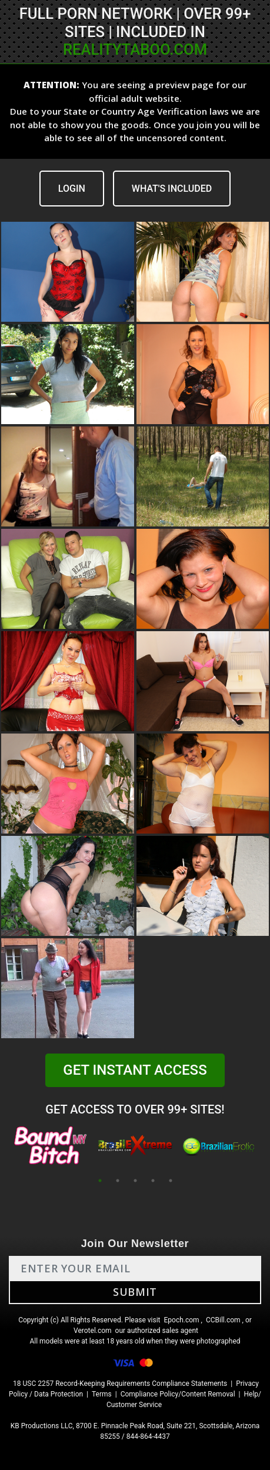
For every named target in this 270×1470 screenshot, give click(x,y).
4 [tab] (153, 1180)
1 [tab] (100, 1180)
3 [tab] (135, 1180)
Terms (102, 1394)
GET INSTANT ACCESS (134, 1070)
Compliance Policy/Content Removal (178, 1394)
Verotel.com (93, 1330)
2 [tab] (118, 1180)
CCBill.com (223, 1320)
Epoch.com (181, 1320)
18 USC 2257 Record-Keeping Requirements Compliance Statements (120, 1383)
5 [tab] (170, 1180)
